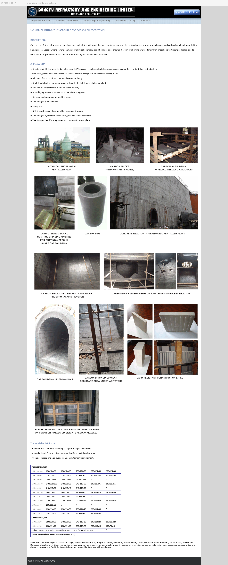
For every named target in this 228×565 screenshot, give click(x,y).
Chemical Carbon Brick (67, 21)
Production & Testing (125, 21)
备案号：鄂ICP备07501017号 (41, 561)
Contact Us (146, 21)
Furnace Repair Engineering (97, 21)
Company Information (40, 21)
